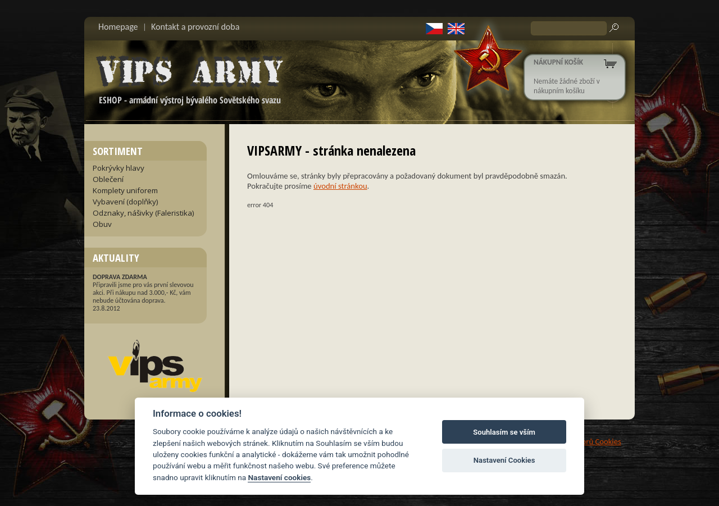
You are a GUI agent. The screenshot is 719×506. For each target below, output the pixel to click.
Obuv (102, 224)
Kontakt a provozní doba (195, 26)
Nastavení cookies (279, 477)
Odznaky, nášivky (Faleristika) (143, 213)
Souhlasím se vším (504, 432)
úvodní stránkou (340, 186)
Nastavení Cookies (504, 460)
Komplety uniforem (125, 190)
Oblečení (108, 179)
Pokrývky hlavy (118, 168)
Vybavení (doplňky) (125, 202)
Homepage (118, 26)
